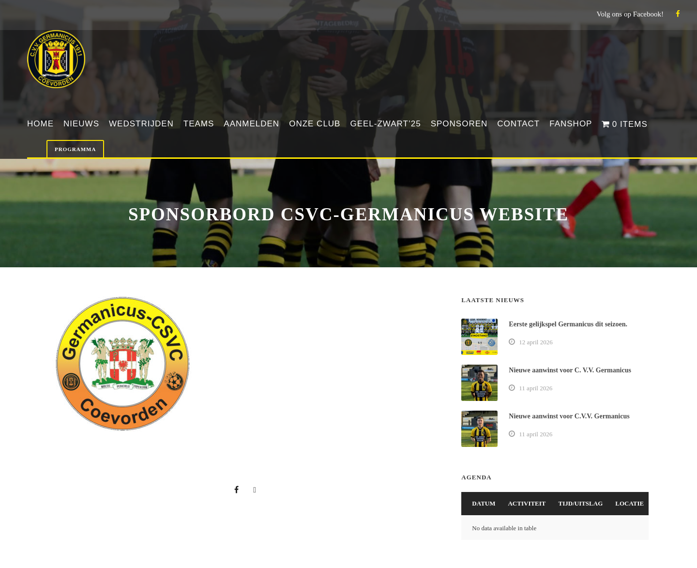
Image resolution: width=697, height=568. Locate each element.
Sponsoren (459, 123)
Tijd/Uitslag (581, 503)
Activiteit (526, 503)
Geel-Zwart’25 (385, 123)
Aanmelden (251, 123)
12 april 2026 (535, 342)
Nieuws (81, 123)
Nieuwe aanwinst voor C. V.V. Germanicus (570, 370)
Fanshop (570, 123)
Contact (518, 123)
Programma (75, 149)
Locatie (629, 503)
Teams (198, 123)
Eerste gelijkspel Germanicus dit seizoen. (568, 324)
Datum (483, 503)
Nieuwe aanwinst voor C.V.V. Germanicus (569, 416)
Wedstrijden (141, 123)
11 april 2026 (535, 388)
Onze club (314, 123)
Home (40, 123)
